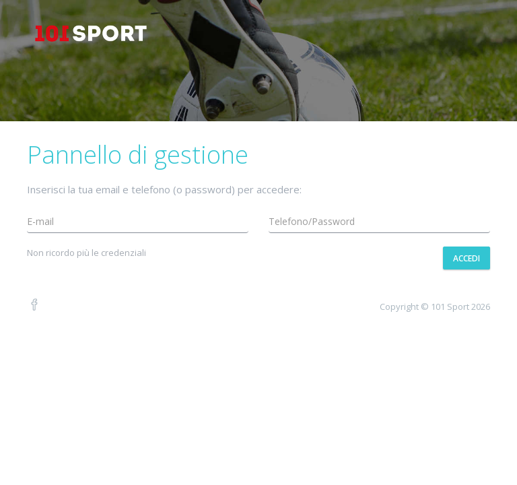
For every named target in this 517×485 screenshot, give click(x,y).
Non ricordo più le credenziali (86, 253)
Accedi (466, 258)
